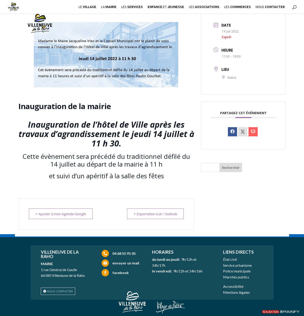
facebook (120, 272)
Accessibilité (233, 286)
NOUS (270, 7)
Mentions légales (236, 292)
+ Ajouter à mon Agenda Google (61, 214)
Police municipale (237, 271)
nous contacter (60, 291)
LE (87, 7)
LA (108, 7)
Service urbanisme (237, 265)
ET (166, 7)
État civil (230, 259)
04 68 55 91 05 (124, 253)
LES (132, 7)
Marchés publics (236, 277)
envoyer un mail (125, 263)
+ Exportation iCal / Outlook (155, 214)
